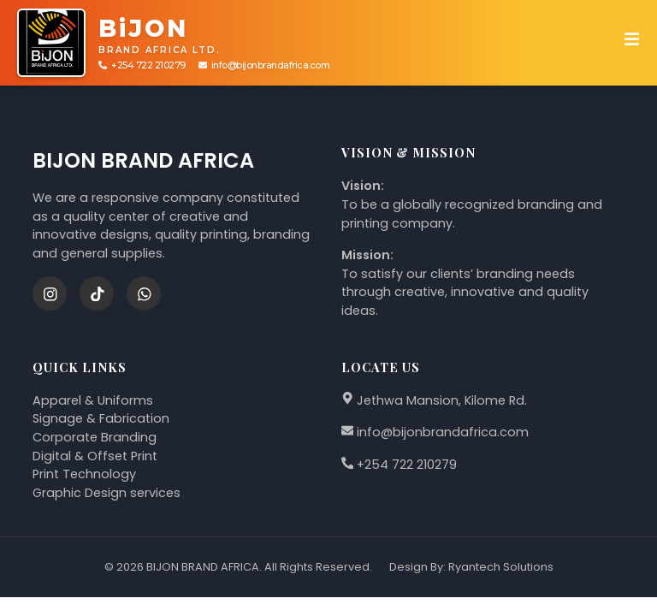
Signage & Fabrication (101, 418)
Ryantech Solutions (500, 567)
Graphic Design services (107, 492)
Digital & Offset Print (95, 456)
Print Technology (84, 474)
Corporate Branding (95, 437)
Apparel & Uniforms (93, 400)
